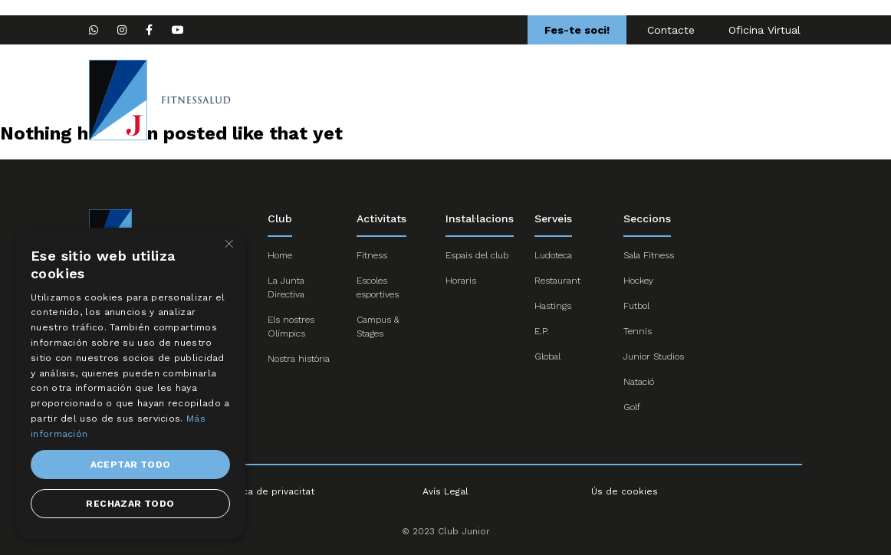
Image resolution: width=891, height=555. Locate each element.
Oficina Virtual (764, 30)
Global (547, 356)
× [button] (228, 244)
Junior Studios (653, 356)
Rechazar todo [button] (130, 503)
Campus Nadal (764, 100)
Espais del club (477, 255)
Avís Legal (445, 491)
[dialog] (130, 384)
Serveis (678, 100)
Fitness (372, 255)
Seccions (402, 100)
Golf (631, 407)
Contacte (671, 30)
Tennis (637, 331)
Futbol (636, 305)
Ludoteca (553, 255)
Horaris (461, 280)
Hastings (552, 305)
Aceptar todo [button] (130, 464)
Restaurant (557, 280)
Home (333, 100)
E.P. (541, 331)
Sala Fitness (648, 255)
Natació (638, 381)
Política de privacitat (266, 491)
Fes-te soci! (577, 30)
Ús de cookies (624, 491)
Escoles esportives (503, 100)
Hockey (638, 280)
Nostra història (299, 358)
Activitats (606, 100)
